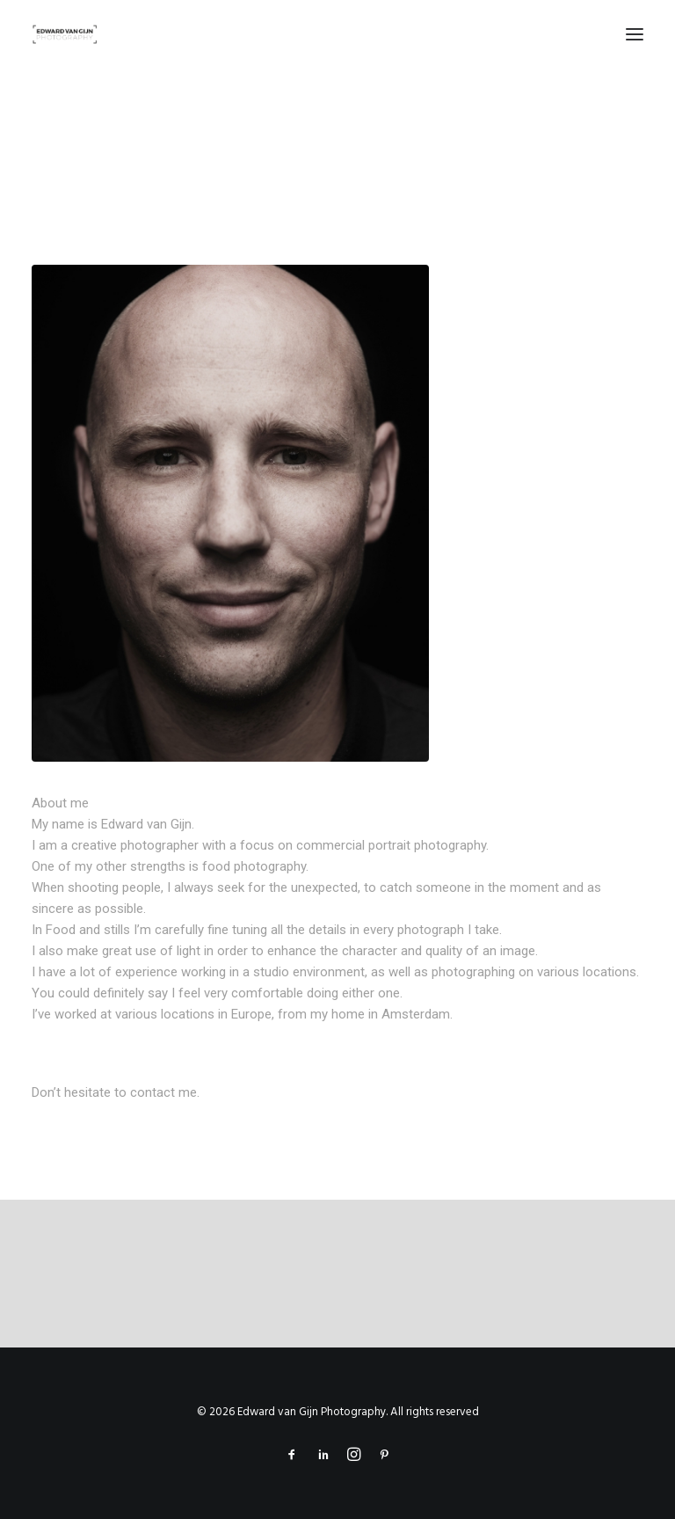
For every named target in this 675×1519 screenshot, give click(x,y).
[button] (634, 34)
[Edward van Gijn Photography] (65, 34)
